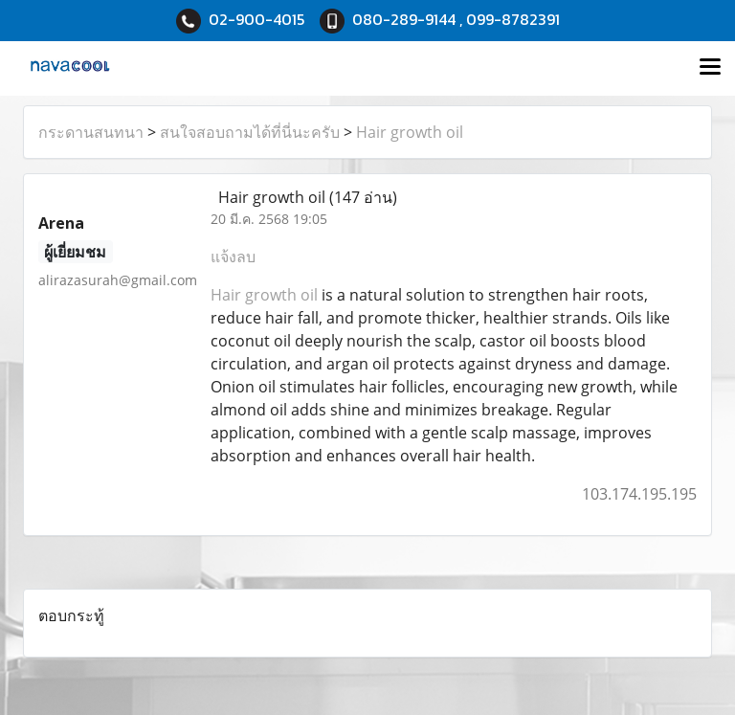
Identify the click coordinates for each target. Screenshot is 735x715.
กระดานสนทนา (91, 132)
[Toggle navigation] (710, 68)
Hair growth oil (409, 132)
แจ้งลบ (233, 256)
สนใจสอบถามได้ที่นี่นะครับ (250, 132)
